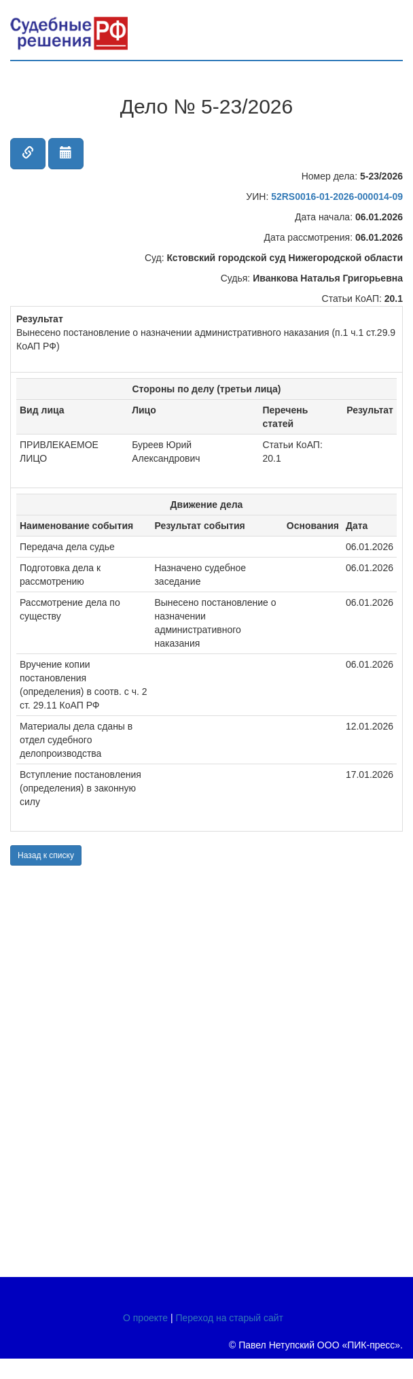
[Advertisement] (91, 1070)
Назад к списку (46, 855)
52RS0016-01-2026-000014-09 (337, 196)
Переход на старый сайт (229, 1317)
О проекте (145, 1317)
